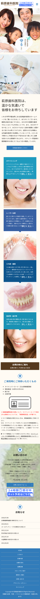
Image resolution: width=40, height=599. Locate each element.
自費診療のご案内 (20, 367)
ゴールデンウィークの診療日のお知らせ (13, 527)
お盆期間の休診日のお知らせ (10, 539)
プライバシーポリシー (20, 583)
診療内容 (20, 558)
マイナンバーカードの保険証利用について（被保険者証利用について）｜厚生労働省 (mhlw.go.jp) (20, 436)
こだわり (20, 554)
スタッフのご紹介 (20, 571)
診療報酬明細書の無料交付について (12, 520)
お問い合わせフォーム (20, 485)
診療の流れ (20, 563)
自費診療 (20, 567)
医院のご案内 (20, 575)
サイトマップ (20, 587)
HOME (20, 550)
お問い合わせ (20, 579)
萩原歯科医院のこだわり (20, 148)
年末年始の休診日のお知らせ (10, 533)
